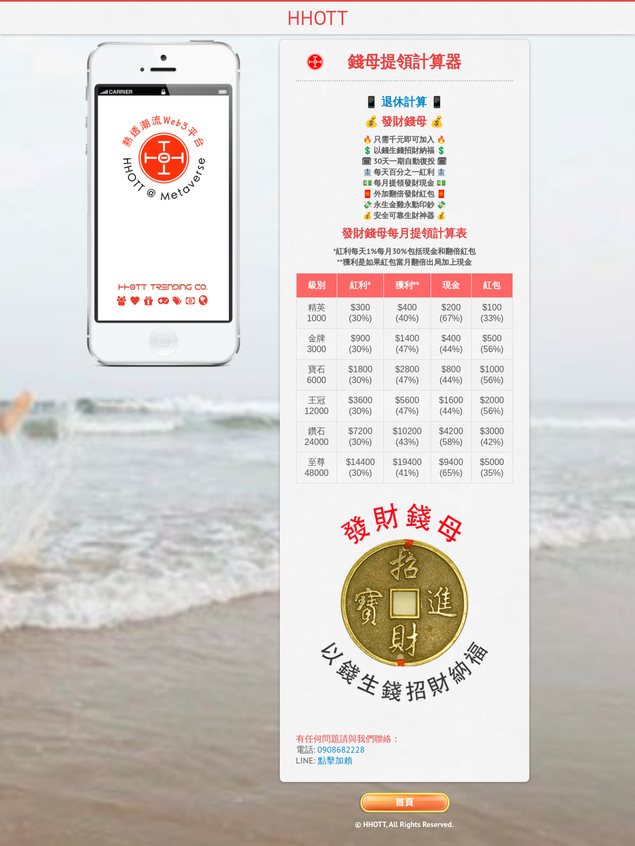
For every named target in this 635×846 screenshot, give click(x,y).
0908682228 (340, 749)
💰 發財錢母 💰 (404, 121)
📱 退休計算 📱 (404, 101)
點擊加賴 (335, 760)
